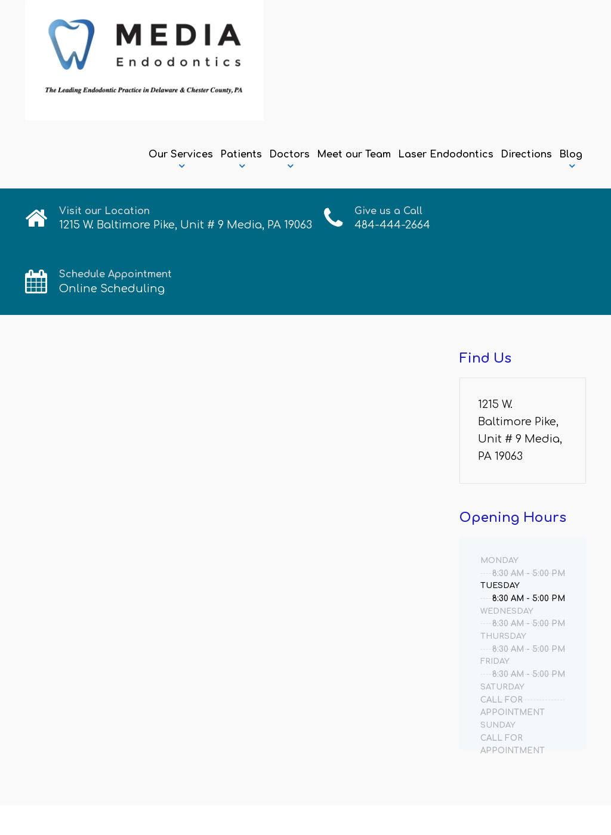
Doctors (289, 154)
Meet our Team (354, 154)
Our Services (181, 154)
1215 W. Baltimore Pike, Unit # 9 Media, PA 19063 (520, 430)
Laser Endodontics (445, 154)
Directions (526, 154)
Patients (241, 154)
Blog (570, 154)
